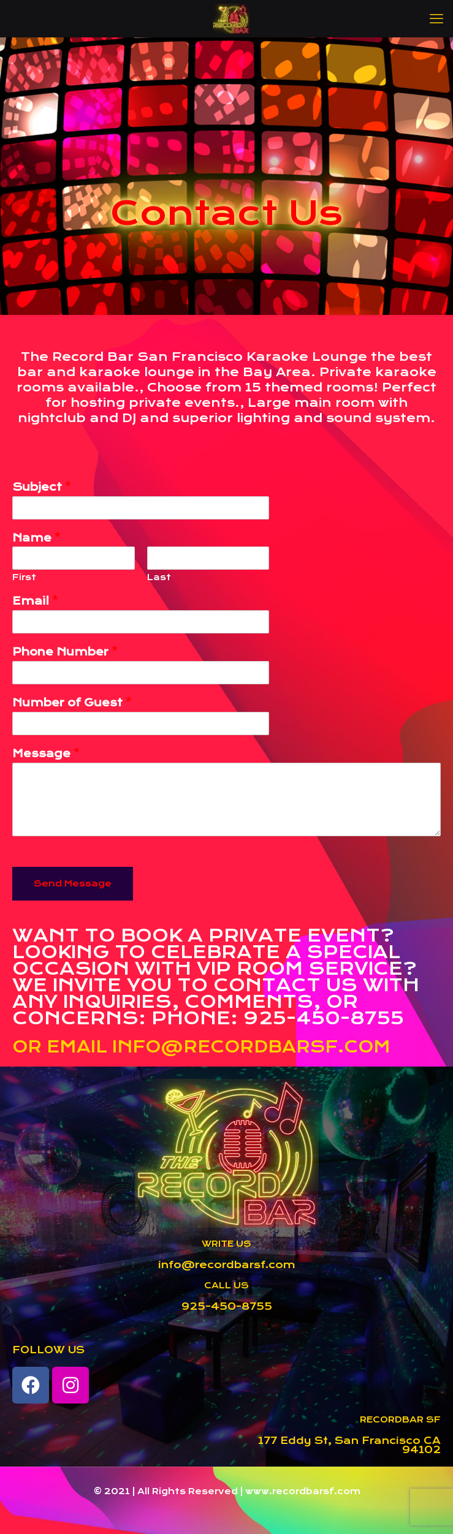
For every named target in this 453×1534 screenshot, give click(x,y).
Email (35, 601)
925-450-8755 (226, 1306)
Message (46, 753)
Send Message (73, 883)
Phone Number (65, 652)
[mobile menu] (436, 18)
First (24, 577)
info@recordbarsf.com (226, 1265)
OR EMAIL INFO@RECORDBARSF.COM (201, 1046)
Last (159, 577)
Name (36, 538)
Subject (41, 487)
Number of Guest (72, 703)
